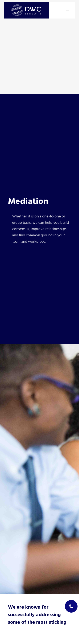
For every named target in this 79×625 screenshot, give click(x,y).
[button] (67, 10)
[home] (26, 10)
